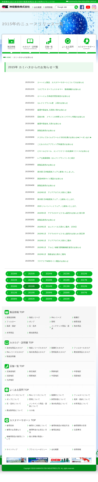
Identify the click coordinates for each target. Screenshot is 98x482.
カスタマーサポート (86, 48)
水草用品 (10, 339)
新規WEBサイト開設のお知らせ (51, 184)
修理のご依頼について (38, 431)
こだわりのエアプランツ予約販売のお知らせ (57, 147)
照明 (53, 327)
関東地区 (55, 377)
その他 (31, 416)
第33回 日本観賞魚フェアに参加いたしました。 (59, 177)
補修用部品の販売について (15, 443)
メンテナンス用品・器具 (60, 333)
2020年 (31, 286)
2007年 (84, 298)
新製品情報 (11, 323)
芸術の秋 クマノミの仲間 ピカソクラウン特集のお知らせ (64, 117)
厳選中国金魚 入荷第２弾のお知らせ (54, 110)
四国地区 (77, 381)
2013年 (66, 292)
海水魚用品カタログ (37, 358)
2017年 (84, 286)
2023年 (66, 279)
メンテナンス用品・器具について (38, 410)
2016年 (14, 292)
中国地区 (55, 381)
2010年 (31, 298)
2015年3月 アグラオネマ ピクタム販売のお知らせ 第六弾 (64, 219)
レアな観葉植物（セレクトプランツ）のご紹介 (58, 164)
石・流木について (14, 409)
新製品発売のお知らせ (47, 130)
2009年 (49, 298)
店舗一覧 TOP (17, 372)
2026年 (14, 279)
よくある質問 (68, 48)
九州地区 (10, 386)
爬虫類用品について (15, 416)
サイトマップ (12, 455)
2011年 (14, 298)
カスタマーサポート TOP (23, 426)
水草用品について (81, 409)
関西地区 (32, 381)
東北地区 (32, 377)
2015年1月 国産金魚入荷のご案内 (53, 260)
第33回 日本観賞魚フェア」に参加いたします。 (59, 205)
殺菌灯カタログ (57, 354)
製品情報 (11, 48)
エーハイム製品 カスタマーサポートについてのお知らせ (63, 82)
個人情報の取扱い (36, 442)
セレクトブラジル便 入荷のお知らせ (54, 103)
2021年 (14, 286)
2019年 (49, 286)
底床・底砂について (82, 405)
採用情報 (49, 7)
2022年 (84, 279)
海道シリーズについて (15, 401)
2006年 (14, 305)
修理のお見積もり (14, 436)
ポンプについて (13, 405)
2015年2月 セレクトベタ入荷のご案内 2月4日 (59, 232)
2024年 (49, 279)
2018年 (66, 286)
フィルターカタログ (82, 354)
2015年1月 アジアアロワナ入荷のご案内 (57, 246)
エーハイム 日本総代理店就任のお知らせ (56, 96)
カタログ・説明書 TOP (21, 348)
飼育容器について (58, 405)
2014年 (49, 292)
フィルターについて (82, 401)
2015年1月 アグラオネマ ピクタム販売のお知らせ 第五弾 (64, 239)
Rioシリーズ (56, 323)
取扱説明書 (11, 362)
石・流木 (32, 332)
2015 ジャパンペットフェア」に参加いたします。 (60, 212)
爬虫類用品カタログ (82, 358)
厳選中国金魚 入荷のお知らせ (50, 123)
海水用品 (77, 332)
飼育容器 (77, 327)
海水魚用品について (59, 409)
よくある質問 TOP (19, 395)
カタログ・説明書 (30, 48)
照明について (34, 405)
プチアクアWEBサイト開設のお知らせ (55, 267)
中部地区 (77, 377)
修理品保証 (55, 436)
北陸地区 (10, 381)
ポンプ (31, 327)
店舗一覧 (49, 48)
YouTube (88, 7)
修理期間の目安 (80, 431)
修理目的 (10, 431)
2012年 (84, 292)
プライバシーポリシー (38, 455)
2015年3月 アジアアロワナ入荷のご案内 (57, 198)
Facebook (82, 7)
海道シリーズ (34, 323)
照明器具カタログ (58, 358)
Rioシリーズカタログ (15, 358)
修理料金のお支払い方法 (38, 437)
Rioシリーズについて (37, 401)
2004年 (49, 305)
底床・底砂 (11, 332)
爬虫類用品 (33, 339)
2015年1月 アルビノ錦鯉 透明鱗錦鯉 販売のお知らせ (62, 253)
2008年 (66, 298)
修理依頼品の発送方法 (60, 431)
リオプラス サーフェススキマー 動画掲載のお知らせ (62, 89)
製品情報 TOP (17, 318)
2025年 (31, 279)
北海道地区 (11, 377)
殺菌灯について (57, 401)
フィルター (11, 327)
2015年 (31, 292)
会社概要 (38, 7)
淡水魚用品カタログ (15, 354)
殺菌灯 (76, 323)
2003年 (66, 305)
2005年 (31, 305)
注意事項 (77, 436)
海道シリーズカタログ (38, 354)
